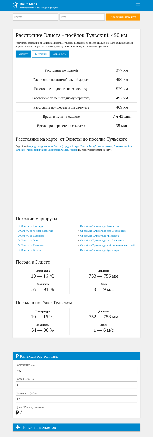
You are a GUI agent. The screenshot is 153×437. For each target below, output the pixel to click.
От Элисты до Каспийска (31, 235)
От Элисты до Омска (29, 240)
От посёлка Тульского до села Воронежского (103, 231)
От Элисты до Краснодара (31, 226)
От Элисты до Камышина (31, 245)
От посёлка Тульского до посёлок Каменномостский (107, 245)
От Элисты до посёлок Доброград (35, 231)
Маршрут (23, 54)
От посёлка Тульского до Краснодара (99, 235)
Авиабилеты (59, 54)
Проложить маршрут (123, 17)
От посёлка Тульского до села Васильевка (102, 240)
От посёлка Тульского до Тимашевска (99, 226)
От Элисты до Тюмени (29, 250)
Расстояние (41, 54)
